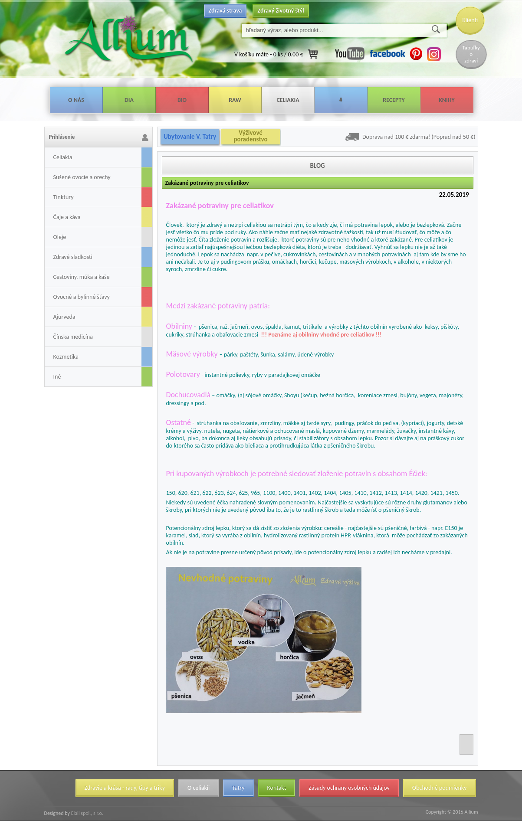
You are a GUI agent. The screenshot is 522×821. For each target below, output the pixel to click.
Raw (235, 100)
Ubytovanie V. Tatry (190, 137)
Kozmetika (66, 356)
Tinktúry (63, 197)
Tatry (238, 788)
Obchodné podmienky (439, 788)
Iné (57, 376)
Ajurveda (64, 317)
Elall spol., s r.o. (86, 813)
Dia (129, 100)
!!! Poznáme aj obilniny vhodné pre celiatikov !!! (321, 334)
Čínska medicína (73, 336)
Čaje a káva (67, 217)
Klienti (470, 20)
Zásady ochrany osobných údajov (349, 788)
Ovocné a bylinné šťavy (81, 297)
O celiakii (198, 788)
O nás (76, 100)
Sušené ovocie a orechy (82, 177)
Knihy (447, 100)
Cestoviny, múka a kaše (81, 277)
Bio (182, 100)
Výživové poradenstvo (250, 136)
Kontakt (276, 788)
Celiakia (287, 100)
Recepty (393, 100)
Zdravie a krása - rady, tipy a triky (125, 788)
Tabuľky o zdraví (471, 54)
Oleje (59, 237)
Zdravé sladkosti (72, 257)
